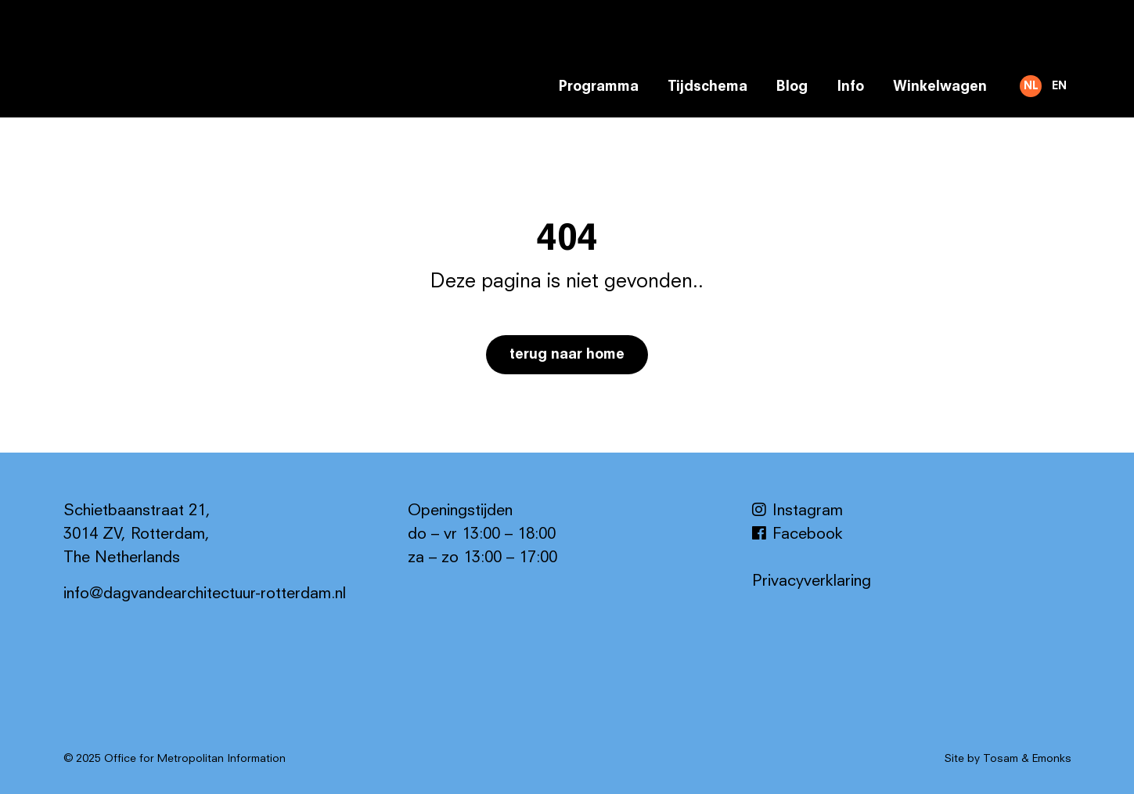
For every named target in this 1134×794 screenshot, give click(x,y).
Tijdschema (707, 87)
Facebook (797, 535)
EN (1059, 86)
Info (850, 87)
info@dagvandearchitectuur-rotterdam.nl (204, 594)
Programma (599, 87)
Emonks (1051, 758)
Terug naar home (567, 355)
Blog (792, 87)
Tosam (1000, 758)
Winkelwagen (940, 87)
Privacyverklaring (811, 582)
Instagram (797, 511)
